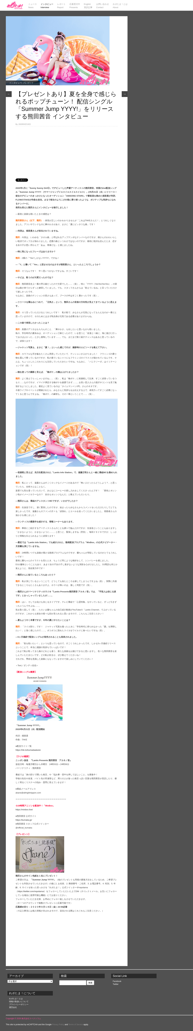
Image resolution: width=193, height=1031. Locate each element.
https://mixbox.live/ (24, 809)
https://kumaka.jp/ (24, 820)
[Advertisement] (67, 150)
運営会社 (13, 1007)
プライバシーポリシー (19, 1004)
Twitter (115, 984)
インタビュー (15, 83)
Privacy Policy (58, 1024)
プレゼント (28, 83)
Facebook (117, 981)
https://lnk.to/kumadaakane (28, 750)
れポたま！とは (16, 998)
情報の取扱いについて (19, 1001)
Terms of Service (75, 1024)
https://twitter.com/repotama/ (31, 891)
